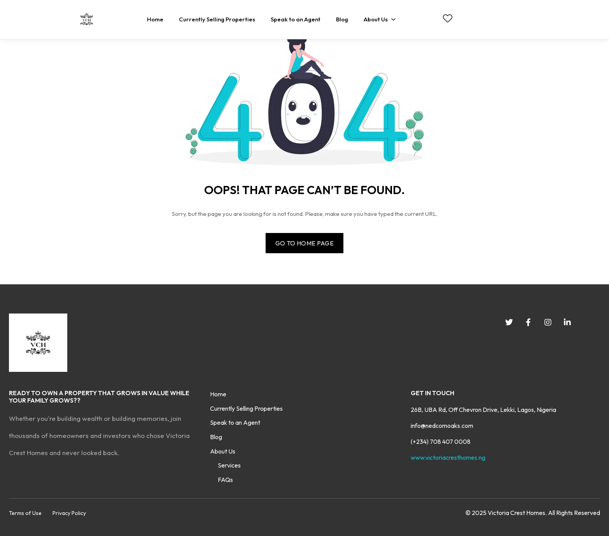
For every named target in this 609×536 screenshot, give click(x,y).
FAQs (225, 479)
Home (218, 394)
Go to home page (304, 243)
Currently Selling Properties (246, 408)
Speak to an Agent (235, 422)
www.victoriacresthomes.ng (448, 457)
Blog (216, 437)
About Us (222, 451)
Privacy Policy (69, 513)
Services (229, 465)
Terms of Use (25, 513)
